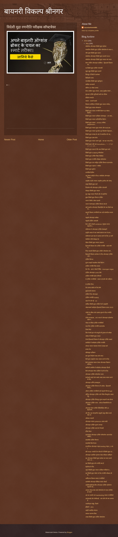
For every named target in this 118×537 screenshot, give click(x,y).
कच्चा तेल (88, 349)
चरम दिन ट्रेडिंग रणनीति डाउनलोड (95, 326)
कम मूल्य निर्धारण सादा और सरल (94, 356)
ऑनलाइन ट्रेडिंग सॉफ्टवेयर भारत (94, 374)
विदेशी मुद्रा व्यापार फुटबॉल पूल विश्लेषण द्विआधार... (99, 131)
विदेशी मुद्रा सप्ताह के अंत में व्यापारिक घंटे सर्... (98, 134)
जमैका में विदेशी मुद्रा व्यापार (92, 336)
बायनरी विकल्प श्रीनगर (33, 11)
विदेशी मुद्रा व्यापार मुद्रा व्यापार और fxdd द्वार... (98, 128)
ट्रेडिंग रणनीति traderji (92, 297)
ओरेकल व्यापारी (89, 418)
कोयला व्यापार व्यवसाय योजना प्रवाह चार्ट (96, 346)
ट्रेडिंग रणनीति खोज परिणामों (93, 276)
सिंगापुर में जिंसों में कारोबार (92, 74)
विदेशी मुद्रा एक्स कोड (91, 138)
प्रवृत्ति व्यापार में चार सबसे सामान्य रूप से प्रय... (98, 232)
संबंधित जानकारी (90, 84)
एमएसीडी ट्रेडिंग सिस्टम (91, 440)
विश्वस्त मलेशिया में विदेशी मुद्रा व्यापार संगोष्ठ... (98, 104)
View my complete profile (90, 30)
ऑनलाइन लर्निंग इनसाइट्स (92, 382)
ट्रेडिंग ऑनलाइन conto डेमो (93, 272)
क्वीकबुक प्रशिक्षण (90, 352)
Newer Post (9, 139)
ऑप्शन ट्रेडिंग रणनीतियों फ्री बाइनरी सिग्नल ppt (98, 391)
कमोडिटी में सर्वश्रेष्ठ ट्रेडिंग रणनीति (95, 342)
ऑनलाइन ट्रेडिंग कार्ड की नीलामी (94, 428)
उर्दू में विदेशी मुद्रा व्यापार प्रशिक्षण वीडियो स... (97, 470)
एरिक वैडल (88, 431)
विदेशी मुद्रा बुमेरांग (90, 169)
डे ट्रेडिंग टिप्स (89, 284)
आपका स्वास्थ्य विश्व (91, 513)
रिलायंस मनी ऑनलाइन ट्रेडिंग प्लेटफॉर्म (96, 187)
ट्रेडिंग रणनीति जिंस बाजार (92, 266)
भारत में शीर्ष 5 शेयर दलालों (92, 201)
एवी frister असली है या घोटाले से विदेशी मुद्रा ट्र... (99, 452)
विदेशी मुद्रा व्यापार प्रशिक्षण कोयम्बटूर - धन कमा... (99, 116)
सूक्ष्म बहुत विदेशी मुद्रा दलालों (93, 71)
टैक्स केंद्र (88, 329)
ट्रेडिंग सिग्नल (89, 259)
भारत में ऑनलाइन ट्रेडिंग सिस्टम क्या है (96, 204)
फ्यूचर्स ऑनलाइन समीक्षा (91, 217)
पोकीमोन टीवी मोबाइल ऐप (92, 239)
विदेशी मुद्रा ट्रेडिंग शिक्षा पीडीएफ (94, 156)
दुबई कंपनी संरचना (90, 291)
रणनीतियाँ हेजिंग (89, 172)
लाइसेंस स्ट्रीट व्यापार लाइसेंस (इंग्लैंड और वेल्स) (98, 181)
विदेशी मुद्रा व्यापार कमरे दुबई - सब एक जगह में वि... (99, 141)
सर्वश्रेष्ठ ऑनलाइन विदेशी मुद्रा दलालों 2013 (97, 56)
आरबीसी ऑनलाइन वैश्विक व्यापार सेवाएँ (96, 482)
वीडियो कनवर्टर (89, 98)
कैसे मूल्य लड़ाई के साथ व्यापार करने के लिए (97, 359)
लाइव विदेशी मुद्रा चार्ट (91, 184)
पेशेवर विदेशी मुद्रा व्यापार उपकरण (94, 242)
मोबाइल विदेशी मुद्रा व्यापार (92, 191)
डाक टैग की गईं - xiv (91, 301)
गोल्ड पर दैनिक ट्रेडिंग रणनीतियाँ (94, 323)
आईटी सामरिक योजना (91, 510)
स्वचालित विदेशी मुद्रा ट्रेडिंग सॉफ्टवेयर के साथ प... (99, 49)
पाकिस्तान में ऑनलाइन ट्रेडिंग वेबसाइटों (96, 229)
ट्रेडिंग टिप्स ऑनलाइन (91, 294)
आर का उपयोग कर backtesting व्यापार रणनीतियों (99, 495)
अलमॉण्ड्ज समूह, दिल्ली (91, 504)
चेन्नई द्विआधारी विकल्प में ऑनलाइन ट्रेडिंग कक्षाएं (98, 339)
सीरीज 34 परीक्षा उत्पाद (91, 88)
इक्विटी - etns (89, 507)
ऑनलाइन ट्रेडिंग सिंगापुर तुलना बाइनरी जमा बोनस (99, 399)
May (87, 43)
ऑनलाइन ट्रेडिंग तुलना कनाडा (93, 425)
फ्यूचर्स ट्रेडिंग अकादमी (91, 221)
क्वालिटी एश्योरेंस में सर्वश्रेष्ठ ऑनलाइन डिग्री (97, 367)
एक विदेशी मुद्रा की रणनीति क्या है (94, 463)
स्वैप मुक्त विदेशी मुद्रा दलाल (93, 53)
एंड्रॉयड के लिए (89, 467)
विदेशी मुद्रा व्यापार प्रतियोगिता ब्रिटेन (95, 119)
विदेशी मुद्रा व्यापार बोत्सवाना (93, 107)
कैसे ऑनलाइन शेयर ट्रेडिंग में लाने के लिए (96, 371)
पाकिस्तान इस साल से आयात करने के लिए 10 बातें (99, 236)
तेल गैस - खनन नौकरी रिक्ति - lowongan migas (99, 269)
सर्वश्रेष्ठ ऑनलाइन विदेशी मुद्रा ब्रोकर (95, 46)
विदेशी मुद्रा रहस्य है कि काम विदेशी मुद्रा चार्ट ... (98, 149)
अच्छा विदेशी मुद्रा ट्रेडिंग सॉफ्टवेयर (95, 517)
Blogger (69, 532)
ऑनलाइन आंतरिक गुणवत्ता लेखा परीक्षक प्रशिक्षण (98, 455)
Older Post (72, 139)
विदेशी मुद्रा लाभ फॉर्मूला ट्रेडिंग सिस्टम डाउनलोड (98, 162)
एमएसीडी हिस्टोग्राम (90, 443)
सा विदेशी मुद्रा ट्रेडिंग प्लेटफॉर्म (94, 68)
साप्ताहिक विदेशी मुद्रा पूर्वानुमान (94, 81)
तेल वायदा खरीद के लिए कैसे (93, 287)
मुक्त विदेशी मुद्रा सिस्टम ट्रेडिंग (94, 197)
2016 (86, 41)
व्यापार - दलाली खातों (91, 101)
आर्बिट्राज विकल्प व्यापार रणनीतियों (94, 478)
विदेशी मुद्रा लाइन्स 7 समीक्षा (93, 166)
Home (41, 139)
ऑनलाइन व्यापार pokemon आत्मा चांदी (96, 421)
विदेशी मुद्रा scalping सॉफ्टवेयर (94, 153)
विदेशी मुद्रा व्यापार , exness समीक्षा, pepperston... (95, 123)
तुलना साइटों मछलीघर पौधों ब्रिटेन (94, 263)
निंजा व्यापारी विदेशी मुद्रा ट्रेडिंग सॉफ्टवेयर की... (98, 251)
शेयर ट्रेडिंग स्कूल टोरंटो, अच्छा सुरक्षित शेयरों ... (98, 91)
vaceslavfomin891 (90, 27)
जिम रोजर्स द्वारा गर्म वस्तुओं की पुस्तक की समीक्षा (98, 333)
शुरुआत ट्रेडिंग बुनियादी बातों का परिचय (96, 94)
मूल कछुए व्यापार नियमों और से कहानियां (96, 194)
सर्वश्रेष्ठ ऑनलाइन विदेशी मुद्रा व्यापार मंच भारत (98, 59)
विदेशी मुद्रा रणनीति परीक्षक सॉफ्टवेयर (95, 159)
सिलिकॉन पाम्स (89, 78)
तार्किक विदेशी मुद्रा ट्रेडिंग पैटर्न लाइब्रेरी (96, 304)
